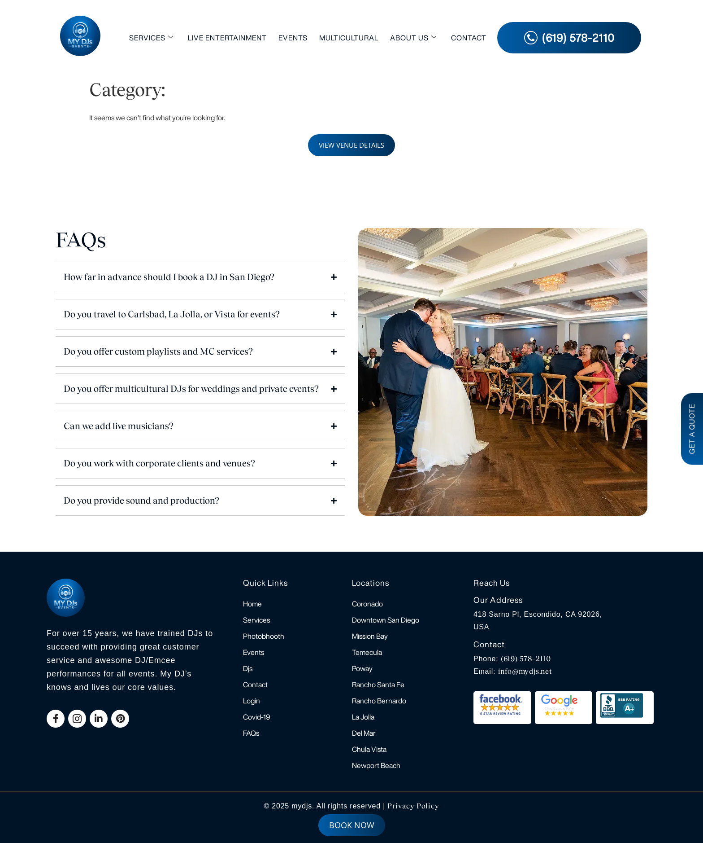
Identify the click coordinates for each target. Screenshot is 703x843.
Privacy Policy (413, 806)
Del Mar (364, 733)
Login (251, 700)
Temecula (367, 652)
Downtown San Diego (385, 619)
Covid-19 (256, 716)
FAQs (251, 733)
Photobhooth (263, 636)
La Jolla (363, 716)
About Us (413, 37)
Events (293, 37)
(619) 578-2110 (526, 658)
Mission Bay (370, 636)
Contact (468, 37)
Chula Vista (369, 749)
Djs (247, 668)
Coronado (367, 603)
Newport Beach (376, 765)
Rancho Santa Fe (378, 684)
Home (252, 603)
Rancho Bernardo (379, 700)
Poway (362, 668)
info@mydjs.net (525, 671)
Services (151, 37)
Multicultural (348, 37)
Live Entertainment (227, 37)
